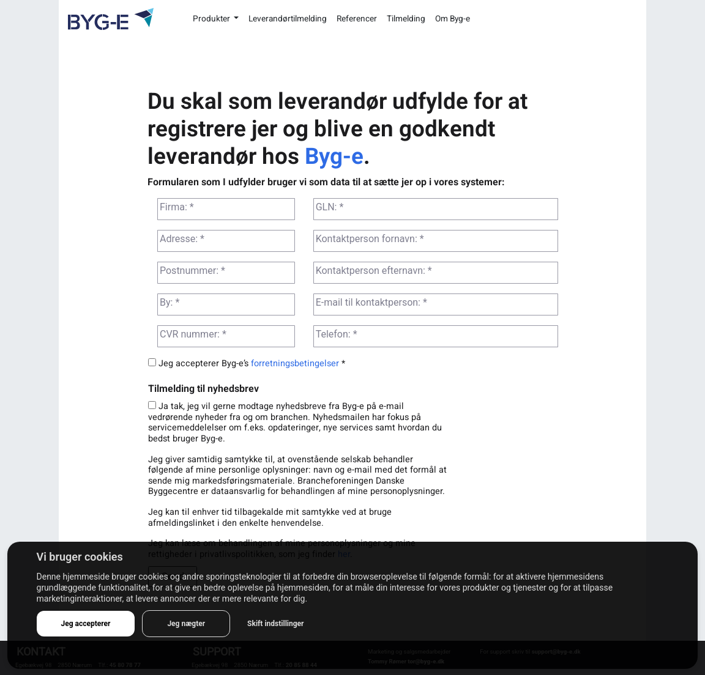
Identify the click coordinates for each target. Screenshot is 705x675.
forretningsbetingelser (295, 363)
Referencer (357, 19)
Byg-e (334, 156)
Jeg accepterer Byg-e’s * (246, 363)
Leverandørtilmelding (287, 19)
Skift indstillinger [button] (275, 623)
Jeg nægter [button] (186, 623)
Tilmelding (406, 19)
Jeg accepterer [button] (86, 623)
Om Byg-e (452, 19)
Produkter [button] (212, 19)
